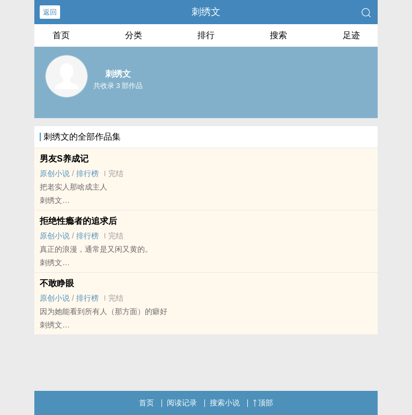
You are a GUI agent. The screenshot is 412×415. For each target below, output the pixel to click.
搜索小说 (225, 402)
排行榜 (87, 173)
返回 (50, 12)
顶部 (263, 402)
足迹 (351, 35)
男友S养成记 (64, 158)
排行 (206, 35)
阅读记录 (182, 402)
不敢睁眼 (57, 283)
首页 (61, 35)
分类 (133, 35)
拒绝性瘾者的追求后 (78, 220)
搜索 (278, 35)
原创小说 (55, 173)
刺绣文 (206, 11)
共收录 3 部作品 (118, 86)
